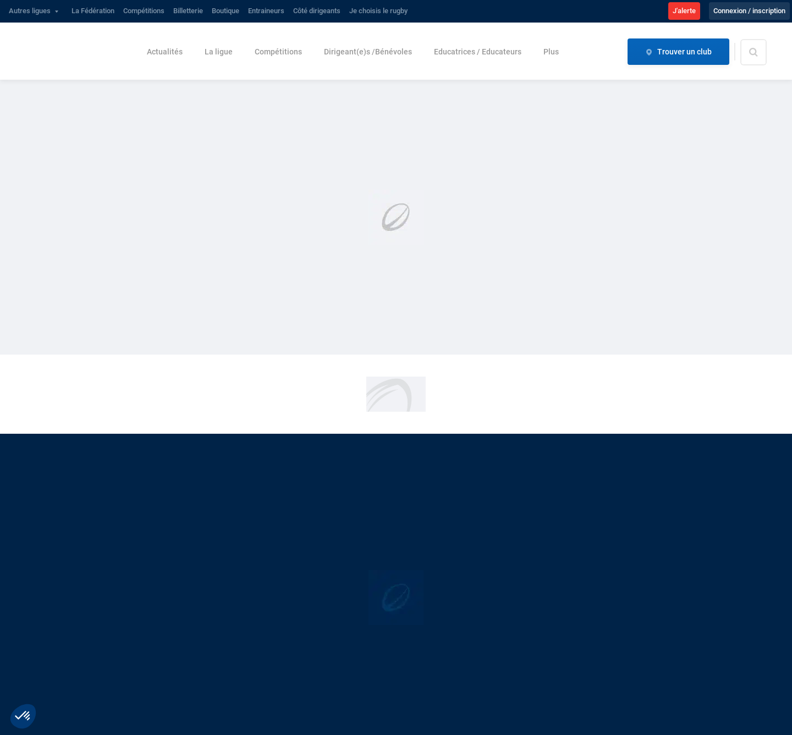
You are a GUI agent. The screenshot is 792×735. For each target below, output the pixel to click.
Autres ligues (30, 11)
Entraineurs (266, 11)
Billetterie (188, 11)
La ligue (219, 51)
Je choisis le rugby (378, 11)
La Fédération (93, 11)
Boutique (225, 11)
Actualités (165, 51)
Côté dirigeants (316, 11)
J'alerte (684, 11)
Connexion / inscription (749, 11)
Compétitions (143, 11)
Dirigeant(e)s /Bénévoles (368, 51)
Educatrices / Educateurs (477, 51)
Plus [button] (551, 51)
